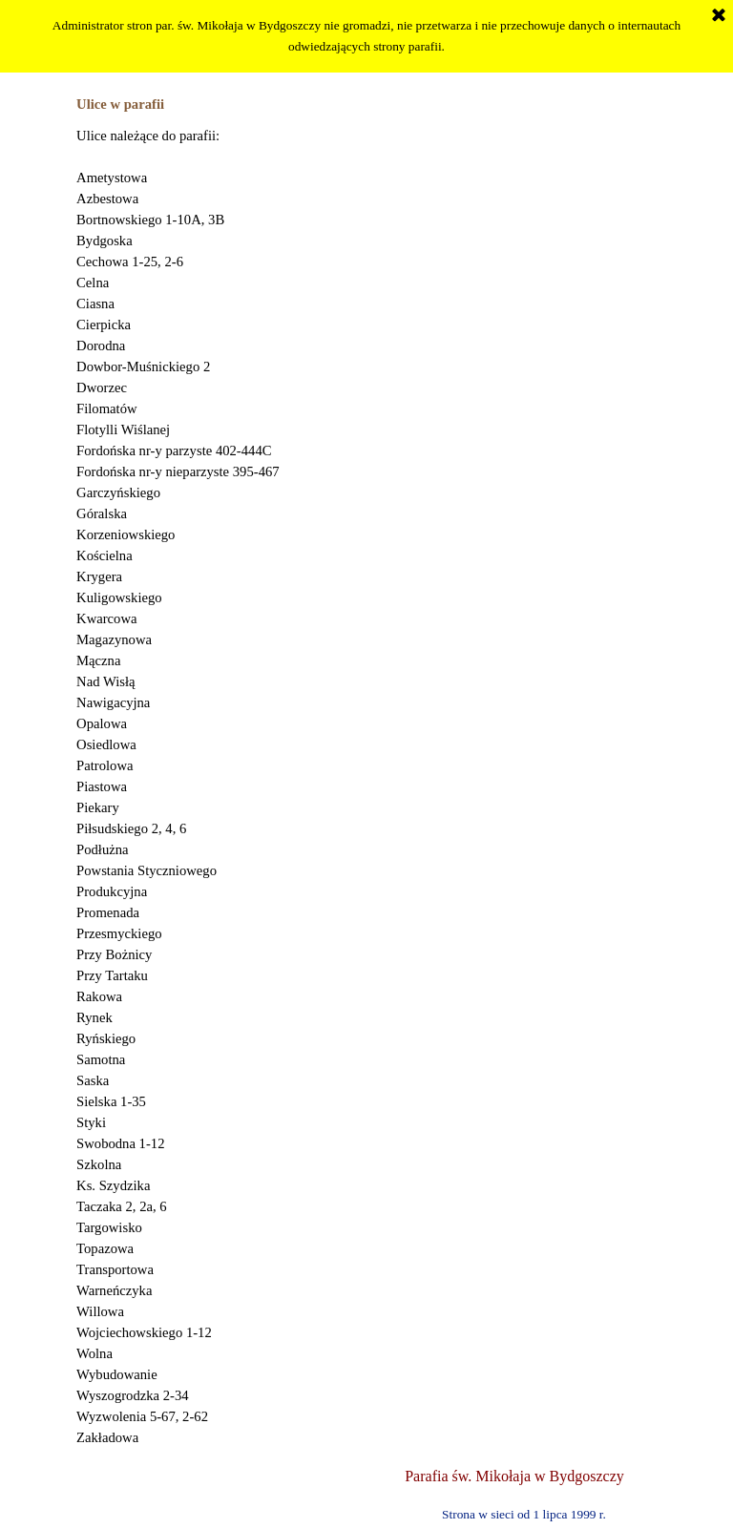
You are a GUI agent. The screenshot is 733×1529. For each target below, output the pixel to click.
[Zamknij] (718, 16)
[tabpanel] (366, 786)
